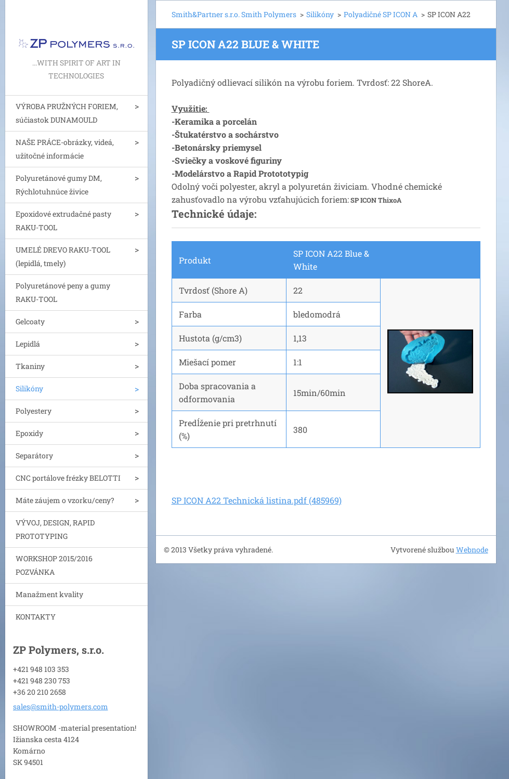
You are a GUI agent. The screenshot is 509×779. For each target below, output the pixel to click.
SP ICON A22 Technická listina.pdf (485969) (257, 500)
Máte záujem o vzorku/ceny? (65, 500)
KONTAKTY (36, 617)
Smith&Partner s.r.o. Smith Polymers (234, 14)
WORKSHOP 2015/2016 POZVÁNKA (54, 565)
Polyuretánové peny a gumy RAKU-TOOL (63, 292)
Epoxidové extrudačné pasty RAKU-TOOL (63, 220)
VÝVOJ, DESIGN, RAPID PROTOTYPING (55, 529)
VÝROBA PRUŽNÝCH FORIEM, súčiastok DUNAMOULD (67, 113)
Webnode (472, 549)
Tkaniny (30, 366)
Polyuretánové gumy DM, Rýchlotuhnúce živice (59, 184)
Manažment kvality (49, 594)
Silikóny (29, 388)
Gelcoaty (30, 321)
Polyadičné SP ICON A (380, 14)
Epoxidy (29, 433)
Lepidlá (28, 344)
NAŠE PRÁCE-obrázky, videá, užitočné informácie (65, 149)
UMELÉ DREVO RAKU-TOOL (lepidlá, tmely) (63, 256)
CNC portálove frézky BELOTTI (68, 478)
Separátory (34, 455)
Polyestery (33, 411)
